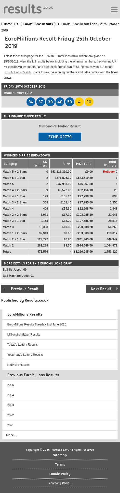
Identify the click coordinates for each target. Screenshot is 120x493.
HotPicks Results (18, 365)
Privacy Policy (60, 483)
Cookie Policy (60, 474)
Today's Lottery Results (22, 344)
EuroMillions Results (18, 72)
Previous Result (25, 289)
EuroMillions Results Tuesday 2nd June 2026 (36, 324)
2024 (10, 395)
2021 (10, 425)
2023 (10, 405)
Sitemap (60, 455)
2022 (10, 415)
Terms (60, 464)
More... (11, 435)
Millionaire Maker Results (23, 334)
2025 (10, 385)
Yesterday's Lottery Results (25, 354)
